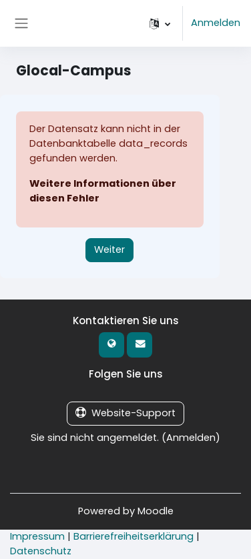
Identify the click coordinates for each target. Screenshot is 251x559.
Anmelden (215, 22)
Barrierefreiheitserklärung (133, 536)
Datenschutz (40, 551)
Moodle (156, 511)
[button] (160, 23)
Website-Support (125, 413)
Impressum (37, 536)
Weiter (109, 249)
